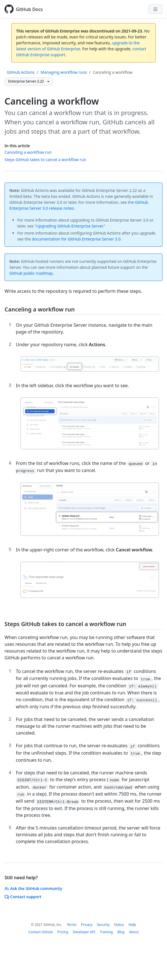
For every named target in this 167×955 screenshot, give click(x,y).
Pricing (62, 932)
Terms (72, 924)
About (134, 932)
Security (103, 924)
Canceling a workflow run (28, 152)
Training (106, 932)
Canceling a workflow (113, 72)
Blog (121, 932)
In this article (17, 145)
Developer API (84, 932)
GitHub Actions (20, 72)
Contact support (23, 896)
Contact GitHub (40, 932)
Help (132, 924)
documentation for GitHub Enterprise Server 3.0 (76, 239)
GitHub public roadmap (31, 273)
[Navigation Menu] (155, 9)
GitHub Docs (29, 9)
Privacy (86, 924)
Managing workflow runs (64, 72)
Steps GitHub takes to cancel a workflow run (45, 159)
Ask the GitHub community (33, 888)
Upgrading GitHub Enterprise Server (69, 226)
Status (119, 924)
